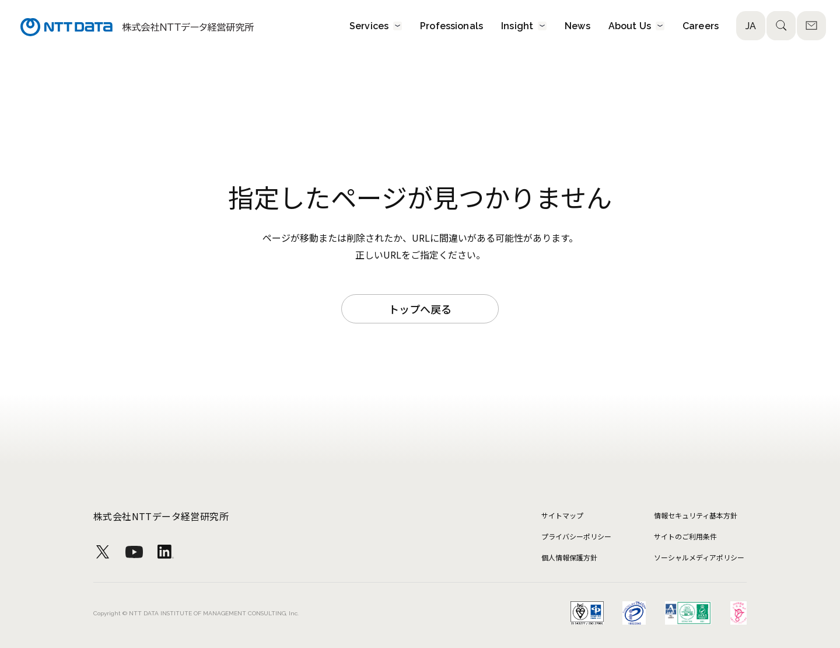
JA (751, 26)
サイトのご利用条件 (685, 536)
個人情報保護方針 (569, 557)
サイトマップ (562, 515)
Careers (700, 25)
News (577, 25)
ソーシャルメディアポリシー (699, 557)
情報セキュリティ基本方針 (695, 515)
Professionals (451, 25)
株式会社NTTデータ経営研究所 (161, 516)
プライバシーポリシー (576, 536)
